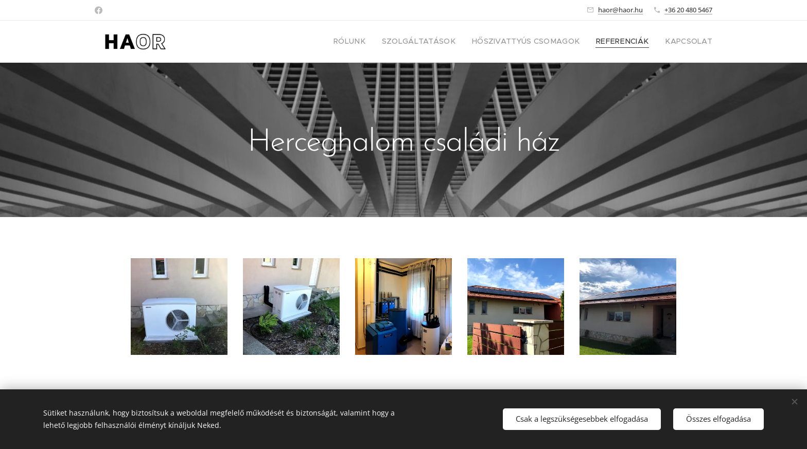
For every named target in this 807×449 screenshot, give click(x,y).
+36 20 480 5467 (688, 9)
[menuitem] (380, 42)
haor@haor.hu (620, 9)
